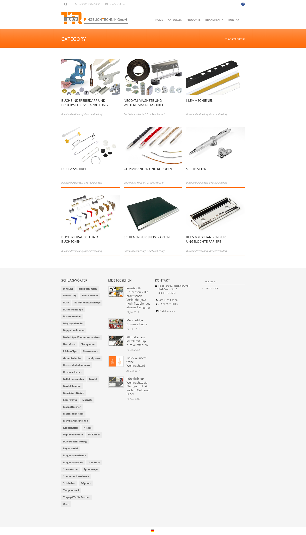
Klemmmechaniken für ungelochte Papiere (206, 241)
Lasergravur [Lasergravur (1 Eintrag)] (70, 399)
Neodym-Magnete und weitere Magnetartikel (144, 104)
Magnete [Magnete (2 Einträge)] (87, 399)
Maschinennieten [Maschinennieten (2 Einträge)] (73, 413)
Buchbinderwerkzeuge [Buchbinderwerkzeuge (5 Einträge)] (87, 302)
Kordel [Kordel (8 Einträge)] (93, 379)
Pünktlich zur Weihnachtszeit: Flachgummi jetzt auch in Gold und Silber (137, 386)
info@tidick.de (117, 4)
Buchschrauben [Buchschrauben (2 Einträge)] (72, 316)
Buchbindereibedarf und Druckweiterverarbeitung (84, 104)
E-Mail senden (167, 311)
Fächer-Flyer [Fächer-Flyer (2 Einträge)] (70, 351)
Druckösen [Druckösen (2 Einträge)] (69, 344)
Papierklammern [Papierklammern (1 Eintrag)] (73, 434)
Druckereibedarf (93, 114)
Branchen (214, 19)
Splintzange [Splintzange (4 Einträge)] (91, 469)
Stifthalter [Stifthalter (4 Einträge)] (69, 483)
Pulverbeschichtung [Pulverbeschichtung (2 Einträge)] (75, 441)
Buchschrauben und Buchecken (79, 241)
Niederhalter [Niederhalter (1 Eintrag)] (70, 427)
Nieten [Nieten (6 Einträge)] (88, 427)
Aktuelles (175, 19)
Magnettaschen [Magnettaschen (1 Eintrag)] (72, 406)
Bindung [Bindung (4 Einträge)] (68, 288)
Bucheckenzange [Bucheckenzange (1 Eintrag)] (73, 309)
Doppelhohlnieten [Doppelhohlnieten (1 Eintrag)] (74, 330)
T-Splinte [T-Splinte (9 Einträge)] (86, 483)
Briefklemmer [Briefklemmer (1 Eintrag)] (90, 295)
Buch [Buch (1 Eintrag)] (66, 302)
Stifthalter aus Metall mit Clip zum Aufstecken (137, 341)
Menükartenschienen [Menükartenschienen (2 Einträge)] (75, 420)
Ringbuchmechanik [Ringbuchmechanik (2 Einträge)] (74, 455)
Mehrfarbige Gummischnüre (136, 322)
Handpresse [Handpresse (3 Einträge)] (94, 358)
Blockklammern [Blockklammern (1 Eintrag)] (87, 288)
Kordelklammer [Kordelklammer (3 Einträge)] (72, 386)
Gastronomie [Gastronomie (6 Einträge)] (90, 351)
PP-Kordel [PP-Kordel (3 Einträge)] (94, 434)
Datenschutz (211, 288)
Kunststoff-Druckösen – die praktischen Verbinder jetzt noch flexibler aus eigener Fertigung (138, 297)
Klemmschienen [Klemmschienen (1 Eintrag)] (72, 372)
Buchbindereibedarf (72, 114)
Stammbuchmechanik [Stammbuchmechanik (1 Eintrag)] (76, 476)
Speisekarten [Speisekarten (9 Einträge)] (70, 469)
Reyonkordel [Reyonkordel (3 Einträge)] (70, 448)
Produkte (193, 19)
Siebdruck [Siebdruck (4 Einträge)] (94, 462)
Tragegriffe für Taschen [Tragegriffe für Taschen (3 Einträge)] (76, 497)
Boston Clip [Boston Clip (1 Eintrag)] (69, 295)
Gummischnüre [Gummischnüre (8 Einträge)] (72, 358)
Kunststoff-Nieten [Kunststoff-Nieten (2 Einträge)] (73, 393)
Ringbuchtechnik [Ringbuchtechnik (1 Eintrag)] (73, 462)
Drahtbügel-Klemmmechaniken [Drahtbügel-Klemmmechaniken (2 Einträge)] (81, 337)
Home (159, 19)
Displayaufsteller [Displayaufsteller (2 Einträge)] (73, 323)
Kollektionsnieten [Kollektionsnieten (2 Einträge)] (73, 379)
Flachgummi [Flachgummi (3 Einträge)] (88, 344)
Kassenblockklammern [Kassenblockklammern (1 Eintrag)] (76, 365)
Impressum (211, 281)
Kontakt (234, 19)
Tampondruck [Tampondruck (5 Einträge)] (71, 490)
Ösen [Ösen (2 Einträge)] (66, 504)
